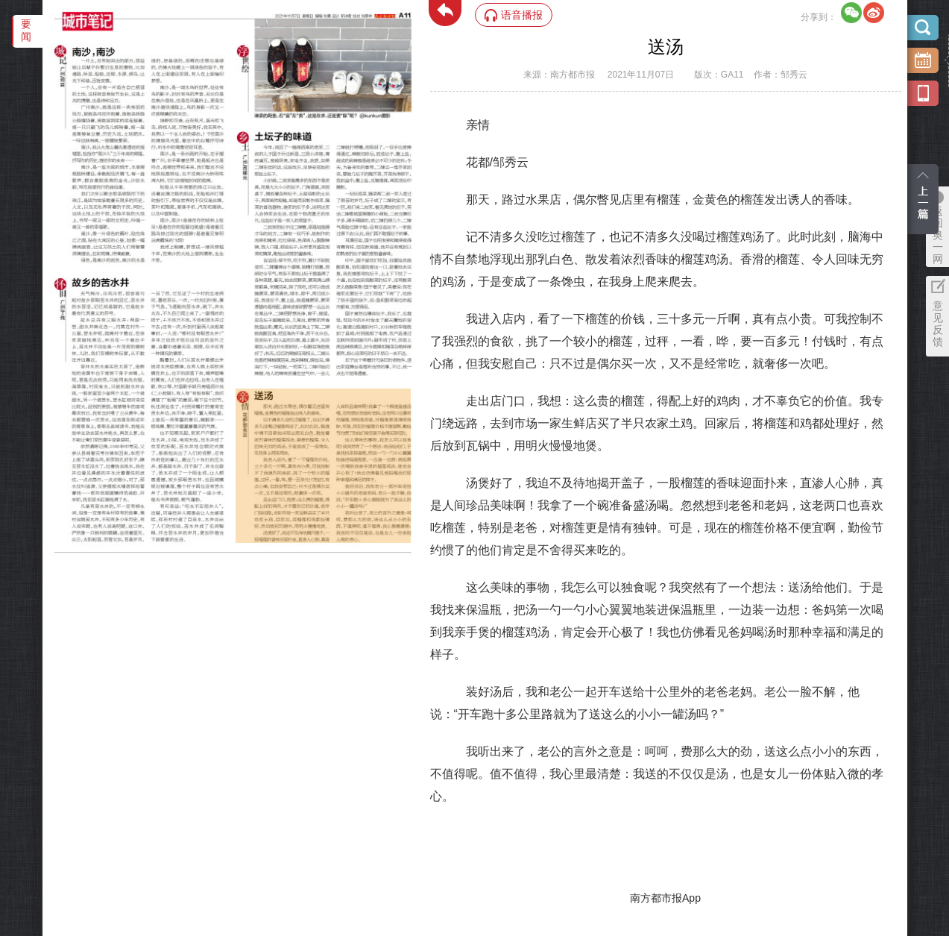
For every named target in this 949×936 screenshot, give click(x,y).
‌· (237, 396)
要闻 (26, 30)
